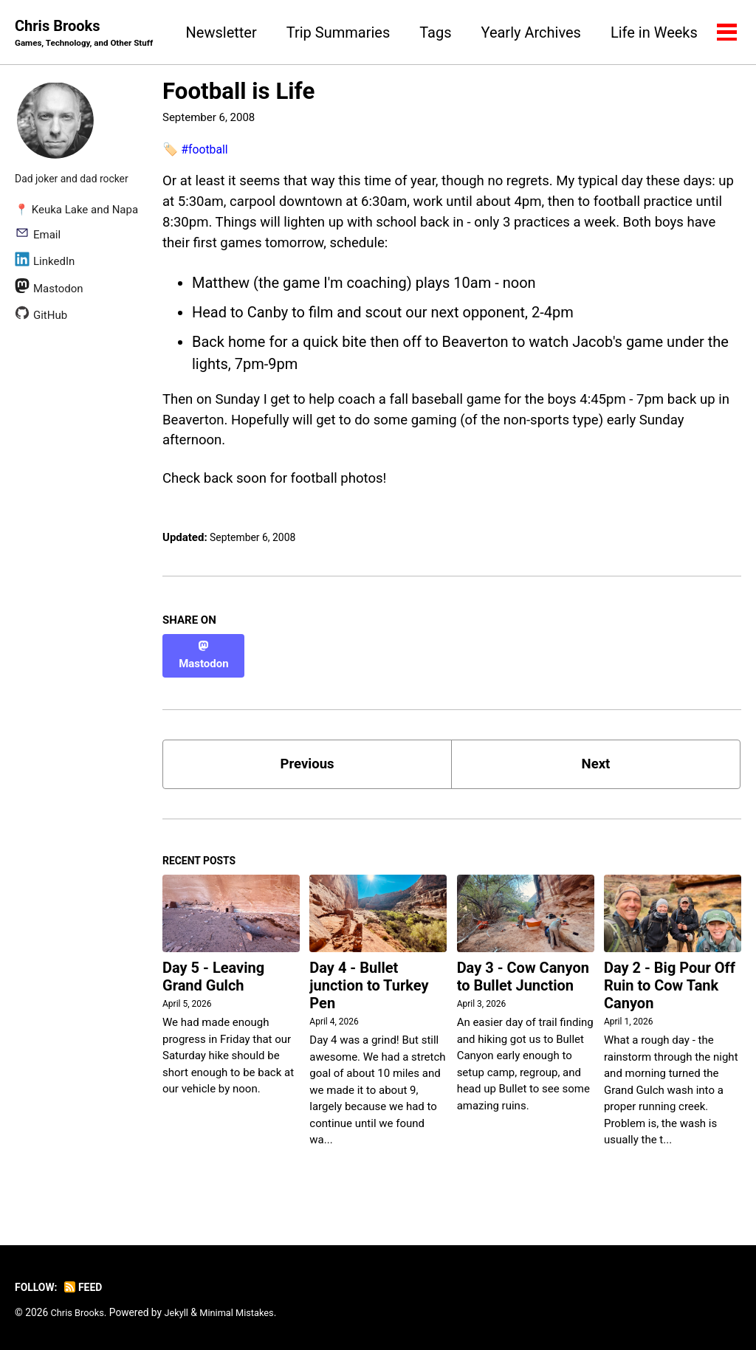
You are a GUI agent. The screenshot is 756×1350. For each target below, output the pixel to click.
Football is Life (238, 92)
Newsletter (335, 32)
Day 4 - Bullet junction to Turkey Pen (368, 994)
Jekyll (181, 1312)
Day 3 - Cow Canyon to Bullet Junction (523, 985)
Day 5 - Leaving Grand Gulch (213, 985)
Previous (307, 768)
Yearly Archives (645, 32)
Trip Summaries (452, 32)
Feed (88, 1287)
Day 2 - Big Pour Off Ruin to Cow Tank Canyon (669, 994)
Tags (550, 32)
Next (595, 768)
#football (206, 149)
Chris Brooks (89, 34)
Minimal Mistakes (245, 1312)
